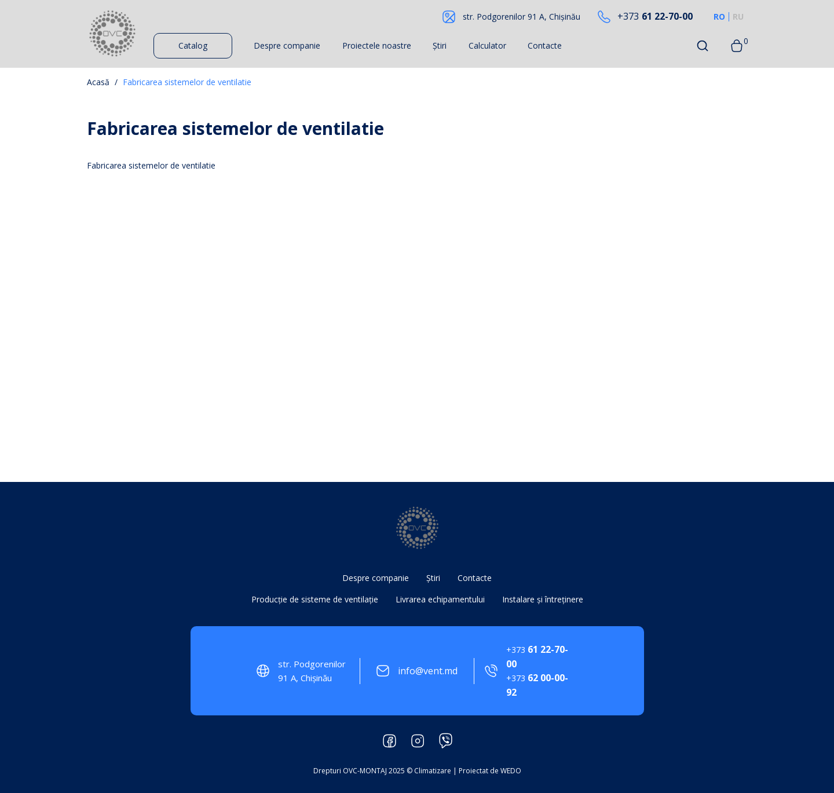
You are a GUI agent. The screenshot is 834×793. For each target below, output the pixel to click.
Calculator (487, 45)
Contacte (545, 45)
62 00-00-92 (537, 685)
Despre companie (287, 45)
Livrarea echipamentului (440, 599)
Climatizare (432, 771)
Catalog (192, 45)
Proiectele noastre (376, 45)
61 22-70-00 (655, 16)
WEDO (510, 771)
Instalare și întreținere (542, 599)
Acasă (98, 81)
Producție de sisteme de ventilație (314, 599)
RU (738, 16)
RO (719, 16)
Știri (440, 45)
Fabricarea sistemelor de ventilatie (187, 81)
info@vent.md (428, 670)
